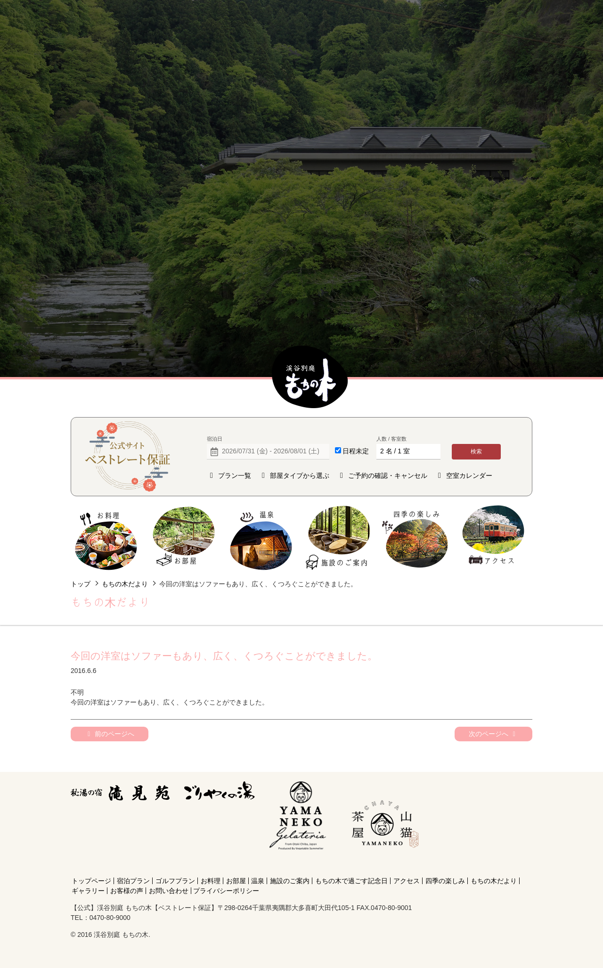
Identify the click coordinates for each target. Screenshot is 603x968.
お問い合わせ (168, 890)
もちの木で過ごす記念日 (351, 881)
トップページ (91, 881)
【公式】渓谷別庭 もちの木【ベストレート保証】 (310, 377)
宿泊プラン (133, 881)
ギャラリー (88, 890)
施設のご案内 (338, 538)
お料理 (106, 538)
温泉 (261, 538)
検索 (476, 451)
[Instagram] (383, 864)
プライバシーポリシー (226, 890)
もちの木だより (125, 584)
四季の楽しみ (416, 538)
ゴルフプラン (175, 881)
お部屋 (183, 538)
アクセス (493, 538)
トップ (80, 584)
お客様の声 (126, 890)
